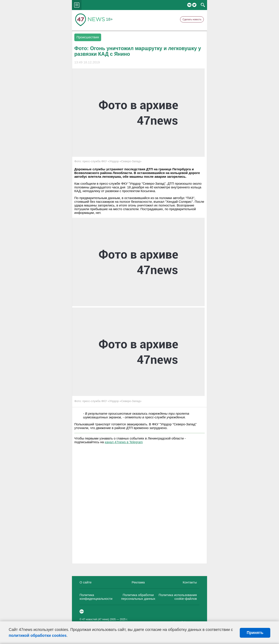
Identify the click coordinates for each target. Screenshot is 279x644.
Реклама (138, 582)
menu (77, 5)
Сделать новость (191, 19)
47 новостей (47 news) (95, 619)
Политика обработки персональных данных (138, 596)
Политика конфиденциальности (96, 596)
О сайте (86, 582)
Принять (255, 632)
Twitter (194, 5)
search (203, 5)
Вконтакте (189, 5)
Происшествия (88, 37)
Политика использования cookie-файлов (178, 596)
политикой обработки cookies (37, 635)
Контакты (190, 582)
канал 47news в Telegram (124, 442)
